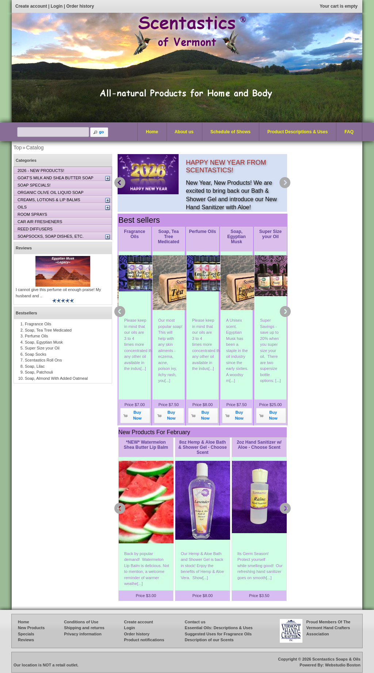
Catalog (34, 147)
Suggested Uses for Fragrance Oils (218, 634)
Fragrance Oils (134, 234)
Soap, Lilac (35, 366)
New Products (31, 628)
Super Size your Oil (270, 234)
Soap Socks (35, 354)
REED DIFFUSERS (35, 229)
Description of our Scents (209, 640)
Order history (80, 6)
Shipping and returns (84, 628)
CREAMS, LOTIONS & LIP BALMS (49, 200)
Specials (26, 634)
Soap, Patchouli (39, 372)
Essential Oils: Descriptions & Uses (219, 628)
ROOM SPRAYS (32, 214)
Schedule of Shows (230, 131)
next (284, 182)
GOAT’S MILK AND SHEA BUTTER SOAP (56, 178)
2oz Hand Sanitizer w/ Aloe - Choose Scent (259, 445)
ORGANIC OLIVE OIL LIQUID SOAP (51, 192)
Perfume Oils (202, 231)
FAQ (349, 131)
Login (57, 6)
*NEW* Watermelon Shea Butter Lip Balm (146, 445)
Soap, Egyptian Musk (236, 236)
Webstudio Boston (342, 665)
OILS (22, 207)
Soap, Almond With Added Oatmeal (56, 378)
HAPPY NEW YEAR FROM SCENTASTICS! (226, 166)
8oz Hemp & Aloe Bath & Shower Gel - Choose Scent (202, 447)
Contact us (195, 622)
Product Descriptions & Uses (296, 132)
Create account (31, 6)
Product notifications (144, 640)
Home (152, 131)
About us (184, 131)
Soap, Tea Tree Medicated (168, 236)
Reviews (24, 248)
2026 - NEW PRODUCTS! (41, 170)
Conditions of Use (81, 622)
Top (18, 147)
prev (119, 182)
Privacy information (83, 634)
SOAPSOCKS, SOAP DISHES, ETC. (51, 236)
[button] (99, 132)
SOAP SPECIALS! (34, 185)
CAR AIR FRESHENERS (40, 221)
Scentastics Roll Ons (43, 360)
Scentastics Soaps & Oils (336, 659)
